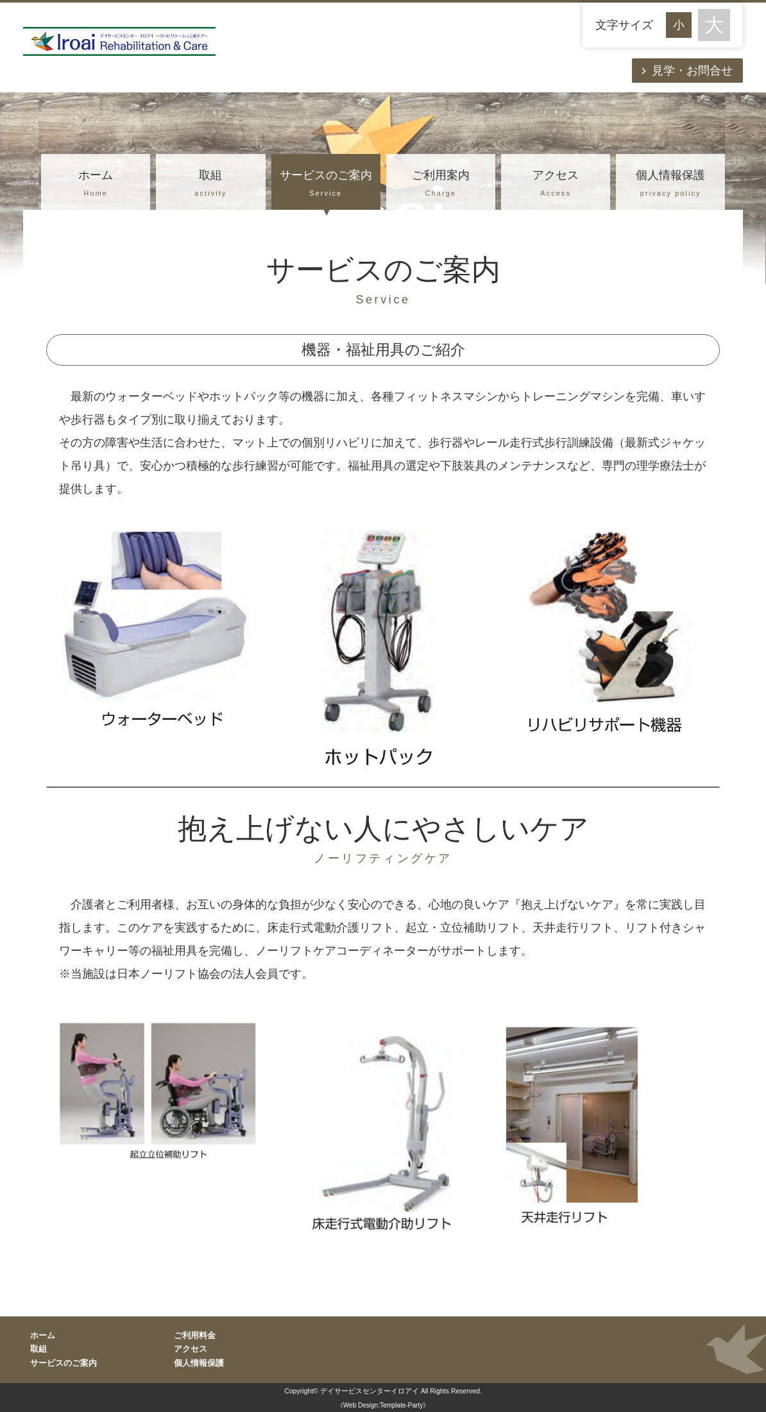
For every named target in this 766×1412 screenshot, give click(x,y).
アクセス (555, 185)
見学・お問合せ (692, 70)
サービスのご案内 (325, 185)
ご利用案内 (440, 185)
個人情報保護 (670, 185)
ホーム (95, 185)
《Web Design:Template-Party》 (383, 1405)
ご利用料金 (195, 1335)
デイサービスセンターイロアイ (369, 1391)
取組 (210, 185)
